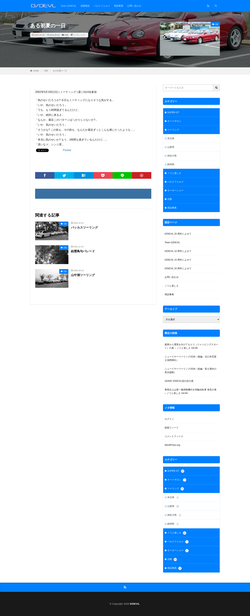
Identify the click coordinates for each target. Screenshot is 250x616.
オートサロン (174, 121)
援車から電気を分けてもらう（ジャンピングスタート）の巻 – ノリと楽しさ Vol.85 (191, 346)
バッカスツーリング (84, 227)
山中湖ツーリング (83, 275)
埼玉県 (170, 138)
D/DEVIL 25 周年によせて (178, 233)
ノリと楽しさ (174, 173)
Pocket (67, 150)
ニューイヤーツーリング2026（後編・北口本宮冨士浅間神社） (190, 358)
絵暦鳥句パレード (83, 251)
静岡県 (170, 164)
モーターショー (175, 190)
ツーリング (173, 129)
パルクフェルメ (102, 6)
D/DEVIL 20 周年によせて (178, 268)
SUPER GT (173, 112)
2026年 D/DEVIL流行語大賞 (179, 381)
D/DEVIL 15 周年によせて (178, 259)
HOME (36, 71)
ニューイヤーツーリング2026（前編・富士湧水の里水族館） (190, 370)
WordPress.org (172, 445)
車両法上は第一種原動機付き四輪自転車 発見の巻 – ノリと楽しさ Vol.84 (191, 391)
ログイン (169, 419)
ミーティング (79, 35)
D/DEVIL (135, 603)
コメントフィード (174, 436)
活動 (66, 35)
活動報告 (85, 6)
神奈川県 (172, 155)
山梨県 (170, 147)
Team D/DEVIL (68, 6)
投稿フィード (172, 427)
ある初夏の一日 (60, 71)
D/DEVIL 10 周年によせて (178, 251)
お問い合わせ (134, 6)
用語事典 (118, 6)
